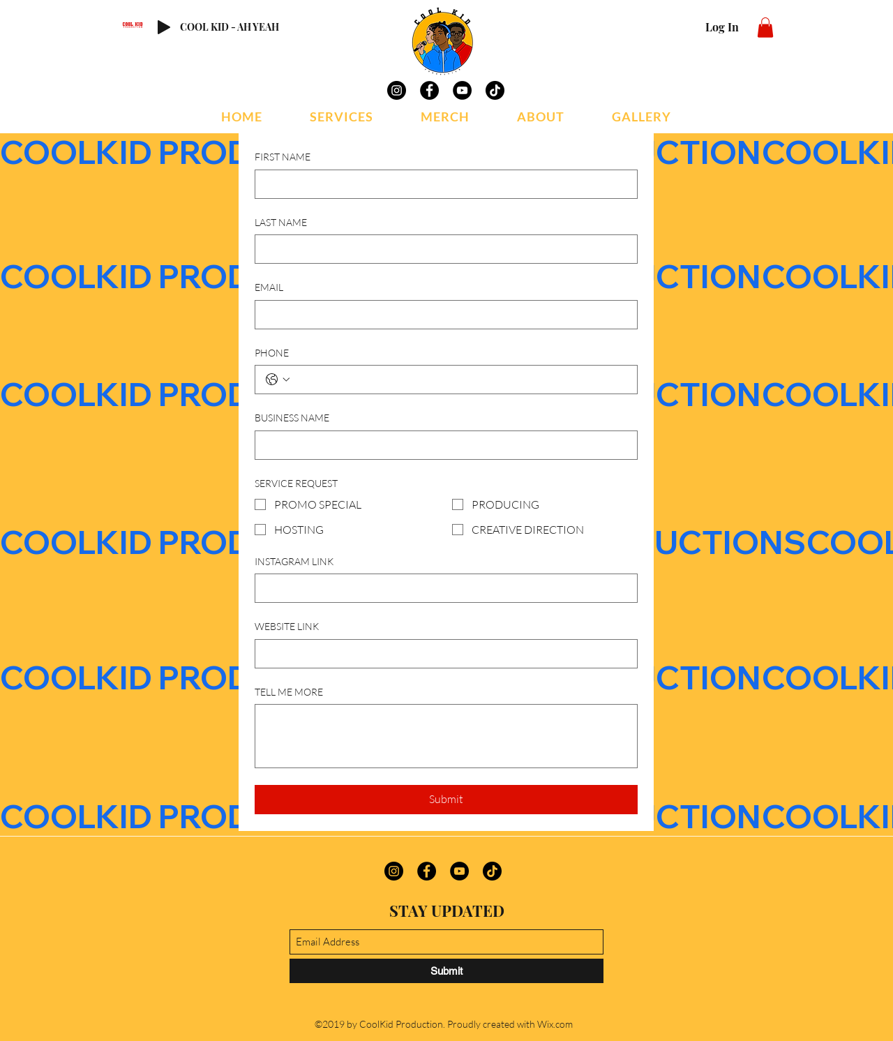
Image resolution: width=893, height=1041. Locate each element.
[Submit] (446, 971)
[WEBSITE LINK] (442, 654)
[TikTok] (495, 90)
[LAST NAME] (442, 249)
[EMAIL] (442, 315)
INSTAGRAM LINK (294, 561)
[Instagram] (396, 90)
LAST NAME (281, 222)
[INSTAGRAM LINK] (442, 588)
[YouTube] (462, 90)
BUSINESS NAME (292, 418)
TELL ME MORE (289, 692)
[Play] (164, 27)
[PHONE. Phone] (460, 380)
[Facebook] (429, 90)
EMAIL (269, 287)
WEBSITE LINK (287, 626)
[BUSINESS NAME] (442, 445)
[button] (765, 27)
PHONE (272, 353)
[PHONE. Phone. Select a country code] (278, 379)
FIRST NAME (282, 157)
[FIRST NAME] (442, 184)
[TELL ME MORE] (446, 736)
